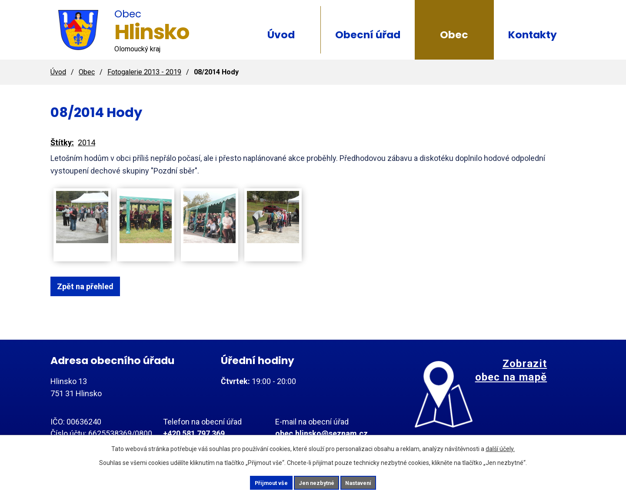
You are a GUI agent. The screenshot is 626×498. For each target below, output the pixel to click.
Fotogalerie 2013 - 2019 (144, 72)
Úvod (281, 34)
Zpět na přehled (90, 286)
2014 (86, 142)
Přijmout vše (260, 481)
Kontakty (532, 34)
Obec (454, 34)
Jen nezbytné (317, 481)
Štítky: (62, 142)
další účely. (500, 447)
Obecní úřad (367, 34)
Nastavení (369, 481)
